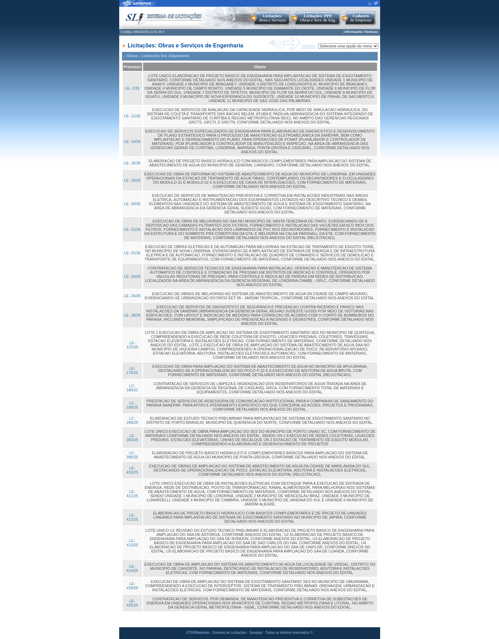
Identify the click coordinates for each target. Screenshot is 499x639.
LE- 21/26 (132, 229)
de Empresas (360, 17)
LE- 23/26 (132, 276)
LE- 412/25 (132, 517)
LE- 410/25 (132, 470)
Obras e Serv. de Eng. (318, 17)
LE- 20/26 (132, 204)
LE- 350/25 (132, 437)
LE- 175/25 (132, 370)
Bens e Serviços (272, 17)
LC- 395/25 (132, 455)
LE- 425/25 (132, 603)
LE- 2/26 (132, 88)
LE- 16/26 (132, 163)
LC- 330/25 (132, 405)
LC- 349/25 (132, 420)
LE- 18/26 (132, 180)
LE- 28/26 (132, 315)
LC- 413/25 (132, 543)
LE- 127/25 (132, 345)
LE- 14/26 (132, 141)
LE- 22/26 (132, 253)
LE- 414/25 (132, 568)
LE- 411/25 (132, 494)
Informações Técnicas (360, 32)
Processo (132, 67)
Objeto (260, 67)
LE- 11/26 (132, 116)
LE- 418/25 (132, 586)
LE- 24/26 (132, 296)
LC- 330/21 (132, 388)
